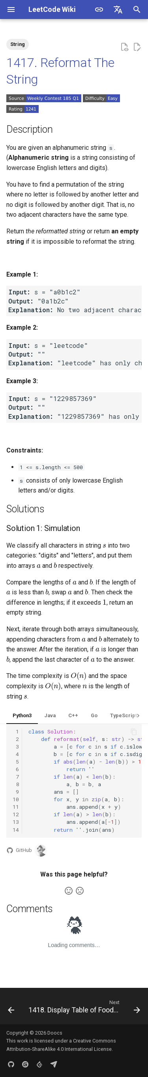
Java (50, 715)
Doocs (54, 1033)
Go (94, 715)
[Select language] (118, 9)
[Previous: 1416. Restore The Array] (11, 1008)
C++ (73, 715)
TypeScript (123, 715)
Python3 (22, 715)
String (17, 44)
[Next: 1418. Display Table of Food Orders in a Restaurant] (83, 1008)
